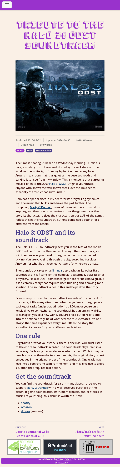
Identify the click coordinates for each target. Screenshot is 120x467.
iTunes (25, 411)
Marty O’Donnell (40, 207)
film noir (56, 270)
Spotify (25, 403)
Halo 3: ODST (58, 184)
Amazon (26, 407)
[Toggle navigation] (7, 4)
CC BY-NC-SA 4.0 (64, 459)
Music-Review (43, 150)
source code (61, 462)
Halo (29, 150)
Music (20, 150)
